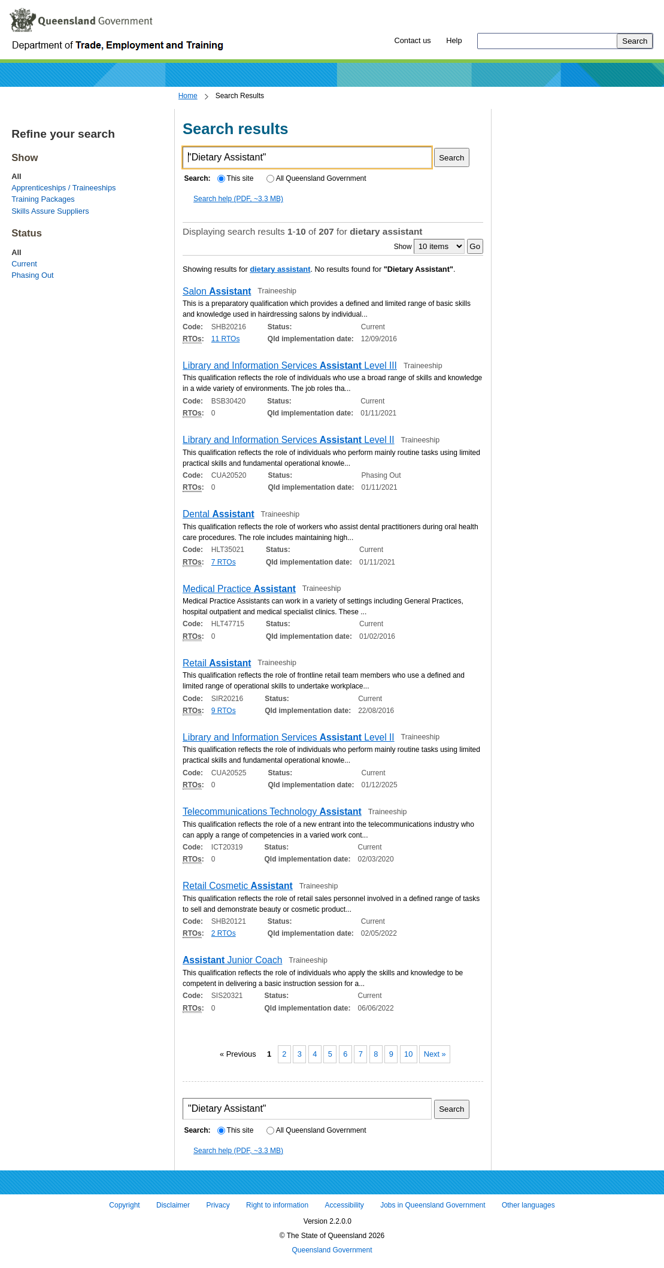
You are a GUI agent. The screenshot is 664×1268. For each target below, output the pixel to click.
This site (235, 178)
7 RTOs (223, 562)
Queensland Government (332, 1250)
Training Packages (43, 199)
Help (454, 40)
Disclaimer (173, 1206)
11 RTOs (225, 339)
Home (188, 96)
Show (403, 246)
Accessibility (344, 1206)
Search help (238, 199)
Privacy (217, 1206)
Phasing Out (32, 275)
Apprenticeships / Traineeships (63, 187)
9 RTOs (223, 710)
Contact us (412, 40)
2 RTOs (223, 933)
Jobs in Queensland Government (432, 1206)
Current (24, 263)
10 (408, 1053)
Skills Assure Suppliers (50, 211)
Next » (435, 1053)
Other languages (528, 1206)
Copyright (124, 1206)
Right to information (277, 1206)
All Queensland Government (316, 178)
